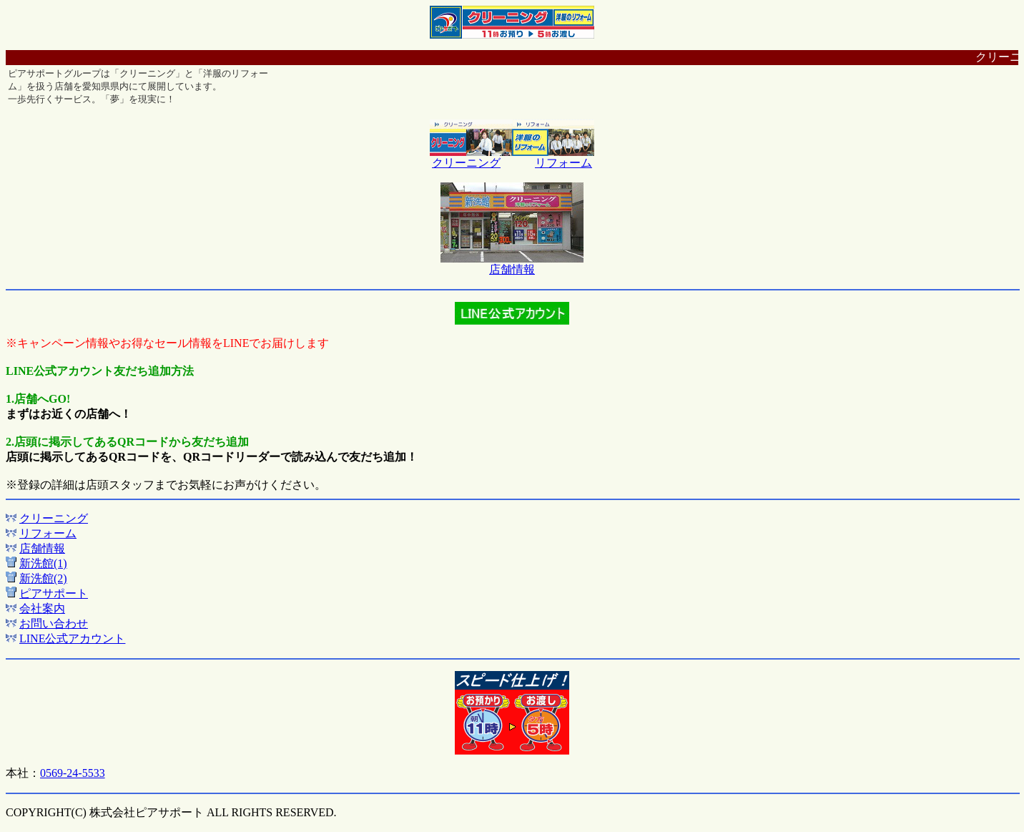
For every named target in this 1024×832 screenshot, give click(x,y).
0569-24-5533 (72, 773)
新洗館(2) (43, 578)
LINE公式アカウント (72, 638)
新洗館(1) (43, 563)
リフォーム (563, 163)
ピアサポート (53, 593)
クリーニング (466, 163)
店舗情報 (512, 269)
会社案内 (42, 608)
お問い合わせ (53, 623)
